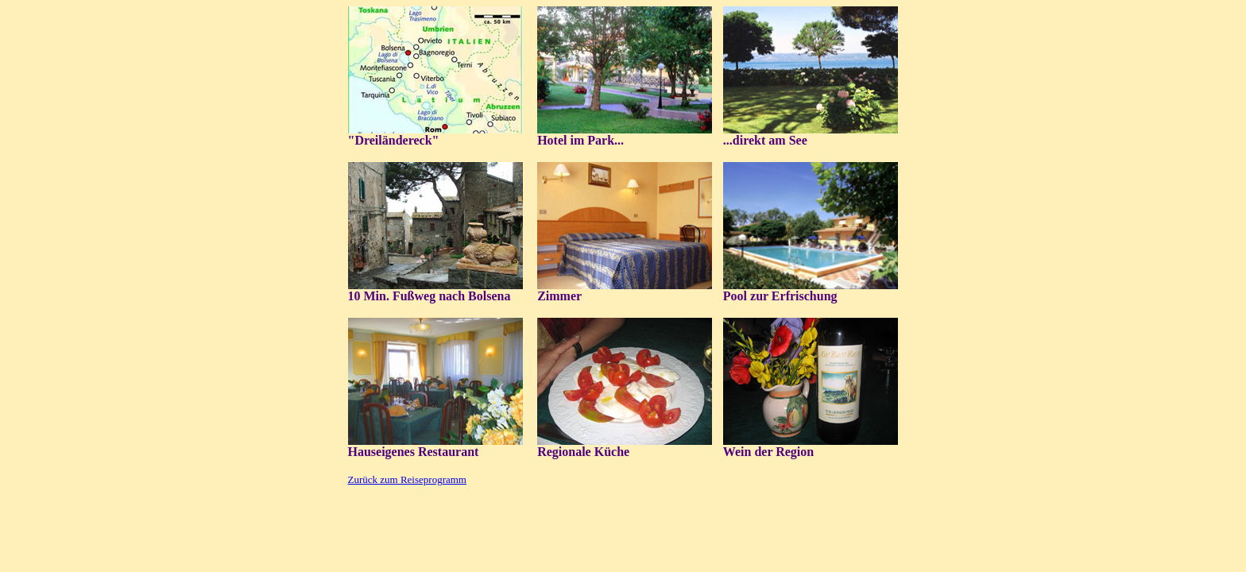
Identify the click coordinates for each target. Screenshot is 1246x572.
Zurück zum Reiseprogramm (407, 479)
